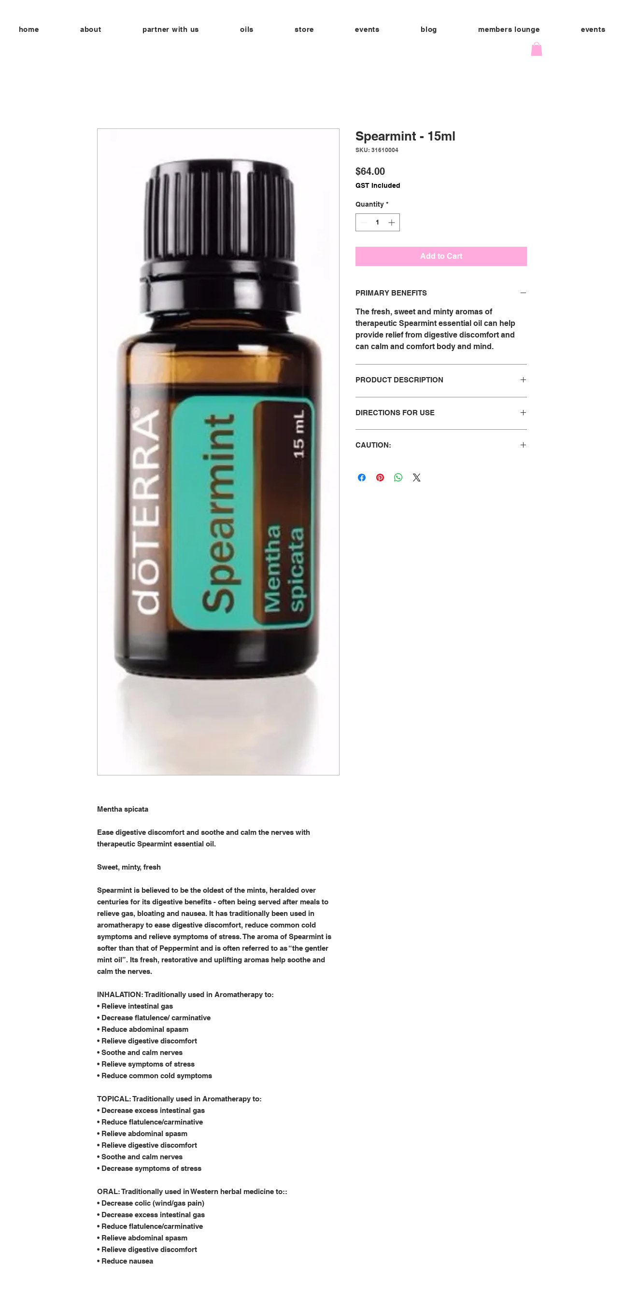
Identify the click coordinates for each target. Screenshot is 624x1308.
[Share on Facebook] (362, 477)
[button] (170, 29)
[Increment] (392, 222)
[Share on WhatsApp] (398, 477)
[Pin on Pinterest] (380, 477)
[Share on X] (417, 477)
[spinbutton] (377, 222)
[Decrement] (363, 222)
